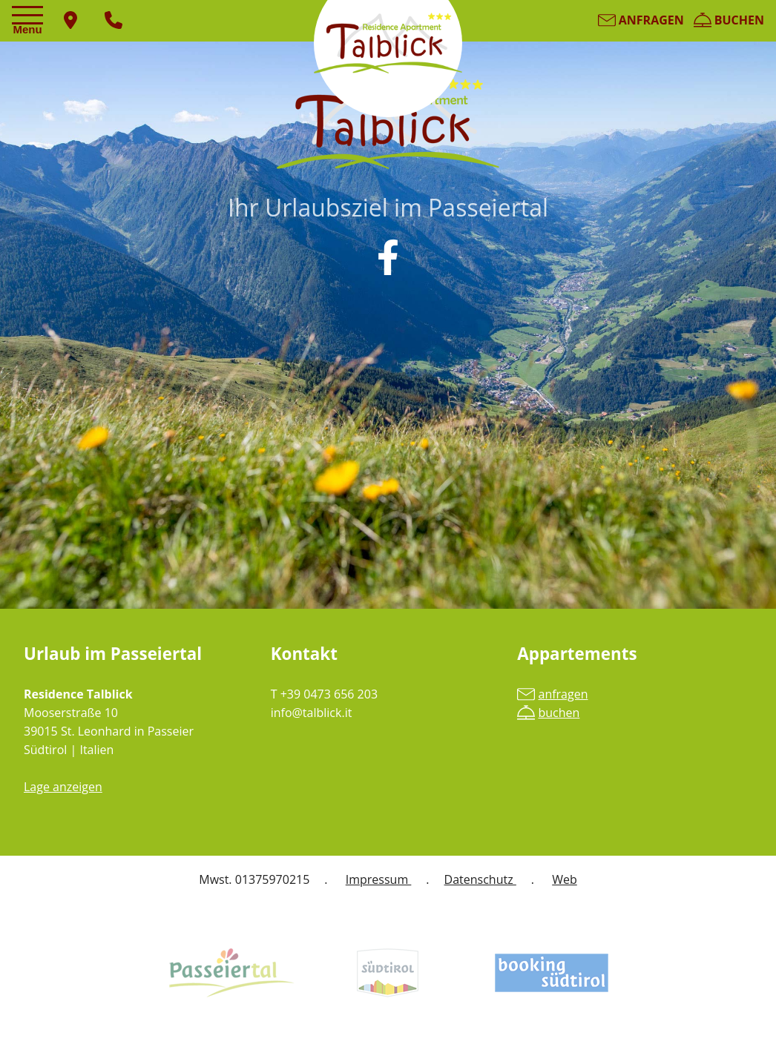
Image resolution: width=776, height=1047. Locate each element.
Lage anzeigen (63, 787)
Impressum (379, 879)
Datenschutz (480, 879)
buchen (729, 20)
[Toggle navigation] (29, 21)
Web (564, 879)
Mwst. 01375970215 (254, 879)
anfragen (641, 20)
